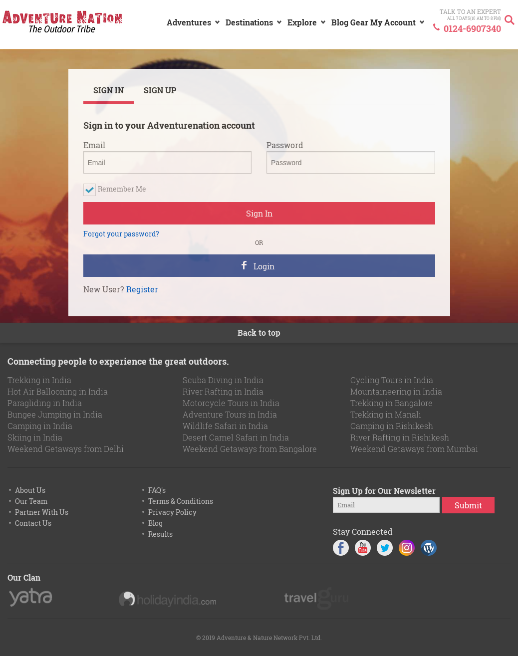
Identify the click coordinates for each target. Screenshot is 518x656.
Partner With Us (41, 512)
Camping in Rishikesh (391, 426)
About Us (30, 490)
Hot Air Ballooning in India (57, 391)
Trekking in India (39, 380)
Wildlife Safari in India (225, 426)
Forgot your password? (121, 233)
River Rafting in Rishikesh (399, 437)
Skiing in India (34, 437)
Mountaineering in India (396, 391)
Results (160, 534)
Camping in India (39, 426)
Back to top (259, 332)
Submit (468, 505)
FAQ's (157, 490)
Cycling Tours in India (391, 380)
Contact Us (33, 523)
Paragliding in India (44, 403)
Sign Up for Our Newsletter (384, 490)
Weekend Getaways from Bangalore (250, 448)
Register (142, 289)
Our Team (31, 501)
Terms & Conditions (180, 501)
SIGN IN (108, 90)
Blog (155, 523)
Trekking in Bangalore (391, 403)
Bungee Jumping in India (54, 414)
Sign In (259, 213)
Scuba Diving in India (223, 380)
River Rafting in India (223, 391)
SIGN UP (160, 90)
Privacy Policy (172, 512)
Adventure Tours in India (230, 414)
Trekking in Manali (385, 414)
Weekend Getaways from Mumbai (414, 448)
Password (284, 145)
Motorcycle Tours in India (231, 403)
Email (94, 145)
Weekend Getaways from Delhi (65, 448)
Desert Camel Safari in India (236, 437)
